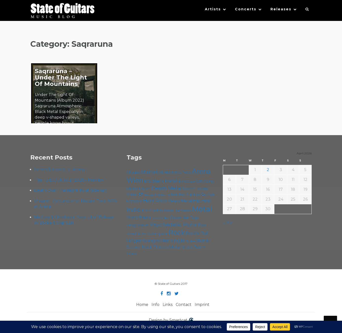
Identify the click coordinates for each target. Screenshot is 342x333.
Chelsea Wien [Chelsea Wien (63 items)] (138, 189)
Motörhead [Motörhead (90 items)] (139, 217)
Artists (213, 9)
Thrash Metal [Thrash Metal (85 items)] (167, 247)
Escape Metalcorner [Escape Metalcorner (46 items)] (157, 194)
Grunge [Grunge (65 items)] (208, 194)
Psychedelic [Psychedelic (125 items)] (166, 224)
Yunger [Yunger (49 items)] (132, 253)
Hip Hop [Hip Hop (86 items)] (202, 200)
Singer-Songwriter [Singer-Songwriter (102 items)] (148, 240)
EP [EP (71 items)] (141, 194)
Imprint (202, 304)
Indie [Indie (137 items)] (134, 209)
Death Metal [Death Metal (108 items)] (166, 188)
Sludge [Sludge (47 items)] (190, 241)
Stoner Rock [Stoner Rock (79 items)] (139, 247)
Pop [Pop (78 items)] (194, 217)
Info (155, 304)
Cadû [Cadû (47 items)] (191, 181)
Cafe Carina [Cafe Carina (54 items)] (205, 181)
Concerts (245, 9)
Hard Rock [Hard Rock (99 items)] (155, 200)
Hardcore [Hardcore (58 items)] (134, 201)
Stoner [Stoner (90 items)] (203, 240)
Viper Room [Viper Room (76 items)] (194, 247)
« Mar (228, 222)
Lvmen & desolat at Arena (59, 169)
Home (142, 304)
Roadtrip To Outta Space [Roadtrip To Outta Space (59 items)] (147, 234)
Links (167, 304)
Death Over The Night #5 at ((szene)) (70, 190)
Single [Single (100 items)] (177, 240)
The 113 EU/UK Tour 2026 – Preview (69, 180)
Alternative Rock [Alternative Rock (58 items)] (177, 172)
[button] (307, 10)
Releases (280, 9)
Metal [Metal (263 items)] (202, 209)
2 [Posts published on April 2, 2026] (268, 169)
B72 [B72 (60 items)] (147, 181)
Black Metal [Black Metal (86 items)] (164, 180)
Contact (183, 304)
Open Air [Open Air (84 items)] (179, 217)
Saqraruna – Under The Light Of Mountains (61, 77)
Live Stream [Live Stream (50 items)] (182, 210)
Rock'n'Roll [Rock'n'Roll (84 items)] (197, 233)
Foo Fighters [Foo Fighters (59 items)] (189, 194)
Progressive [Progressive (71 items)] (138, 225)
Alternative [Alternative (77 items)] (152, 172)
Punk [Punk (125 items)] (190, 224)
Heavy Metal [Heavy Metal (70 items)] (180, 200)
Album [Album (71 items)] (133, 172)
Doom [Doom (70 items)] (189, 188)
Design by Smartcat (171, 320)
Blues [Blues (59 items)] (182, 181)
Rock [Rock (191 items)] (177, 232)
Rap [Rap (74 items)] (202, 225)
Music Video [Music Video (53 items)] (160, 218)
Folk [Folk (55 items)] (174, 194)
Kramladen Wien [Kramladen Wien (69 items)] (157, 210)
